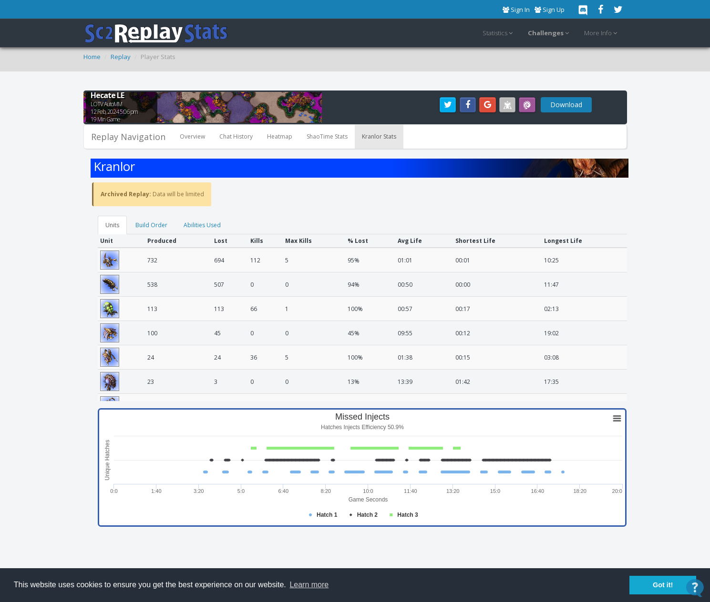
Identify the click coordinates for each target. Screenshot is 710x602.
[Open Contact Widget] (695, 588)
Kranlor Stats (379, 136)
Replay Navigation (128, 136)
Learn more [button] (309, 585)
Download (566, 104)
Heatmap (279, 136)
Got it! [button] (663, 585)
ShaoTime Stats (327, 136)
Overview (192, 136)
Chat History (236, 136)
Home (92, 56)
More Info (602, 33)
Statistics (499, 33)
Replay (121, 56)
